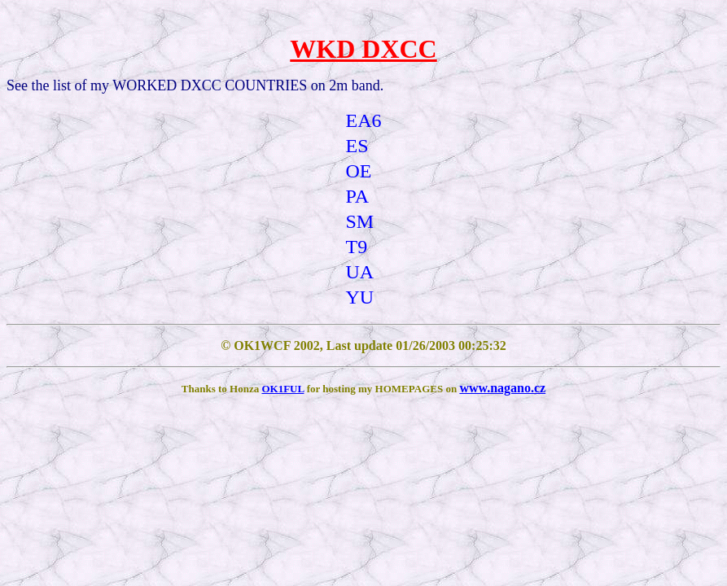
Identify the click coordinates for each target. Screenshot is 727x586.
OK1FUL (282, 389)
